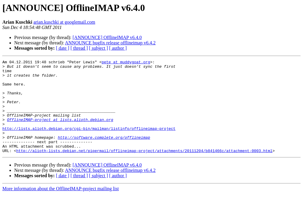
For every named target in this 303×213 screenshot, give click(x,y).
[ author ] (118, 48)
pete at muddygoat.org (125, 62)
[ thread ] (79, 48)
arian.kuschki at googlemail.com (64, 22)
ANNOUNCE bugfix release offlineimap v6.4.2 (110, 42)
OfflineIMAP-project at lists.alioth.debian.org (60, 132)
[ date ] (62, 48)
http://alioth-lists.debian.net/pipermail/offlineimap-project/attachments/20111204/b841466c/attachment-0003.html (144, 169)
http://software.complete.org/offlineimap (104, 153)
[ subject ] (98, 48)
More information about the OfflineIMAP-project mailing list (60, 207)
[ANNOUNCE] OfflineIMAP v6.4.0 (107, 37)
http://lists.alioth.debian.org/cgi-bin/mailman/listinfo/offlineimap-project (88, 142)
